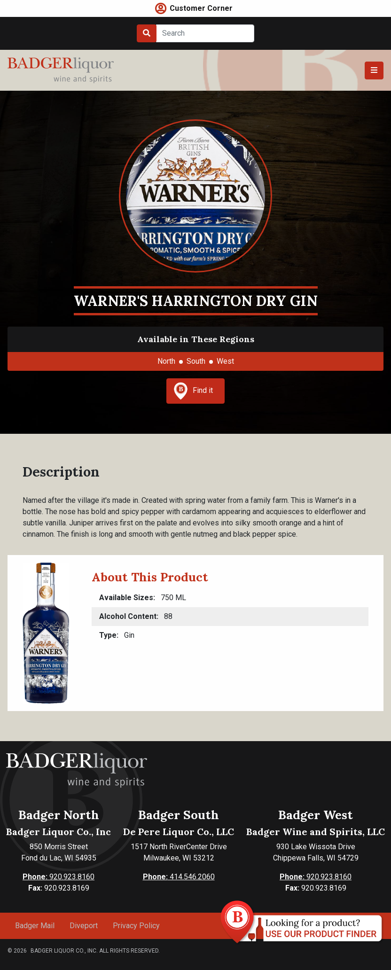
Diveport (84, 925)
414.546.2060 (179, 876)
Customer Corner (201, 8)
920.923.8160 (58, 876)
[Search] (205, 33)
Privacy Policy (136, 925)
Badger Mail (35, 925)
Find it (193, 391)
